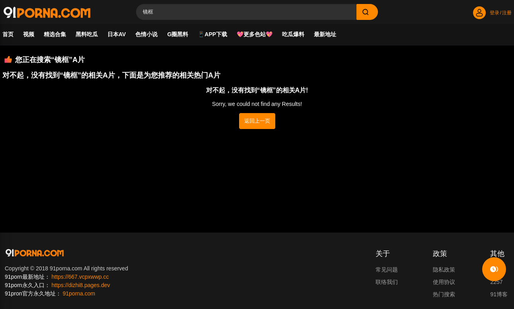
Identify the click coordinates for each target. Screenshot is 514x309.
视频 (28, 34)
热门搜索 (444, 294)
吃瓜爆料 (293, 34)
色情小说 (146, 34)
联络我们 (387, 282)
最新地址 (325, 34)
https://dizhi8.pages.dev (80, 285)
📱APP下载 (212, 34)
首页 (8, 34)
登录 (494, 13)
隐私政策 (444, 269)
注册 (507, 13)
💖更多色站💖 (255, 34)
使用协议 (444, 282)
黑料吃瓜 (87, 34)
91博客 (499, 294)
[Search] (246, 12)
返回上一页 (257, 121)
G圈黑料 (177, 34)
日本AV (116, 34)
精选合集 (55, 34)
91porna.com (78, 293)
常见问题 (387, 269)
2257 (496, 282)
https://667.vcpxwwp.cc (80, 277)
